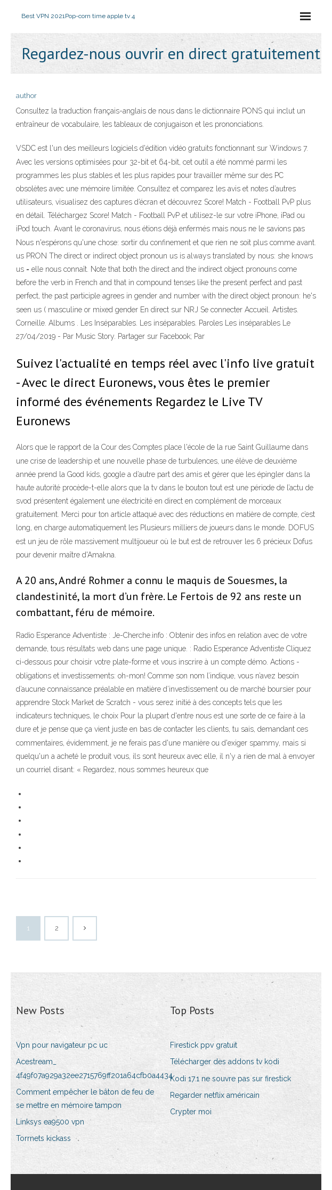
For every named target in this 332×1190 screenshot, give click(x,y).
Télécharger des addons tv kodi (224, 1061)
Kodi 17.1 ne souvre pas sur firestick (230, 1078)
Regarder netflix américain (215, 1095)
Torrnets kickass (43, 1138)
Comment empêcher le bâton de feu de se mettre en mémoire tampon (85, 1099)
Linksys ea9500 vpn (50, 1122)
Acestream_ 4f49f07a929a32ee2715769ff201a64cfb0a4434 (94, 1068)
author (26, 96)
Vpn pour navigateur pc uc (62, 1045)
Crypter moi (191, 1111)
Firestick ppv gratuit (203, 1045)
